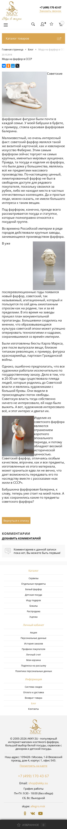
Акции (33, 632)
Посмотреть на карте (33, 765)
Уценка (33, 616)
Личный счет (33, 654)
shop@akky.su (38, 783)
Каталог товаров (33, 38)
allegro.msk (38, 806)
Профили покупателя (33, 649)
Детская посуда (33, 594)
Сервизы (33, 578)
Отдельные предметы (33, 583)
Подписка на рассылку (33, 665)
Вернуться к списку (16, 520)
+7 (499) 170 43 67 (33, 775)
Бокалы (33, 605)
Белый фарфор (33, 589)
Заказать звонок (50, 11)
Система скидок (33, 686)
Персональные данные (33, 638)
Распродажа (33, 611)
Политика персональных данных (33, 671)
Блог (33, 703)
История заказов (33, 643)
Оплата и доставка (33, 692)
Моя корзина (33, 660)
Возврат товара (33, 697)
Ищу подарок (33, 600)
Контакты (33, 708)
